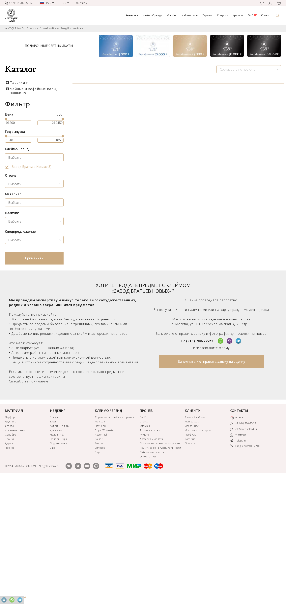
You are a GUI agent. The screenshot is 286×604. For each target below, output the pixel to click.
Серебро (10, 559)
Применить (34, 258)
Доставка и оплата (151, 563)
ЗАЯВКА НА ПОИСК (118, 369)
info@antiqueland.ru (243, 554)
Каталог (34, 28)
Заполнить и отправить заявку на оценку (211, 486)
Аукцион (145, 559)
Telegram (238, 565)
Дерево (9, 568)
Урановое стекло (15, 555)
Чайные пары (190, 15)
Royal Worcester (105, 555)
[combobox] (248, 69)
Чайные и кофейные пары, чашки (33, 91)
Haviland (100, 550)
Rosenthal (101, 559)
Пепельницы (58, 563)
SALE (252, 15)
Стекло (9, 550)
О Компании (148, 581)
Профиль (191, 559)
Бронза (9, 563)
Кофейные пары (60, 550)
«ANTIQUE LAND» (14, 28)
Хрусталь (238, 15)
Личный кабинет (196, 542)
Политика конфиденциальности (160, 572)
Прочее (10, 572)
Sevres (99, 568)
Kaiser (99, 563)
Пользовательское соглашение (160, 568)
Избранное (192, 550)
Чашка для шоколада (95, 161)
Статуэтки (222, 15)
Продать (190, 568)
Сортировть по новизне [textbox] (237, 69)
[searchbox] (35, 158)
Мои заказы (192, 546)
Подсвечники (58, 568)
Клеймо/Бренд (153, 15)
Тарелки (208, 15)
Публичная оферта (152, 577)
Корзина (190, 563)
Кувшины (56, 555)
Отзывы (145, 550)
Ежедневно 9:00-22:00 (245, 571)
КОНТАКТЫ (239, 535)
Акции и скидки (150, 555)
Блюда (54, 542)
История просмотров (198, 555)
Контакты (82, 3)
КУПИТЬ (118, 202)
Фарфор (172, 15)
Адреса (236, 542)
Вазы (53, 546)
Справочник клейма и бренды (114, 542)
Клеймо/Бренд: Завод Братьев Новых (64, 28)
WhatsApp (238, 560)
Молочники (57, 559)
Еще (52, 572)
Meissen (100, 546)
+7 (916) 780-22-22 (197, 466)
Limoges (100, 572)
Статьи (265, 15)
